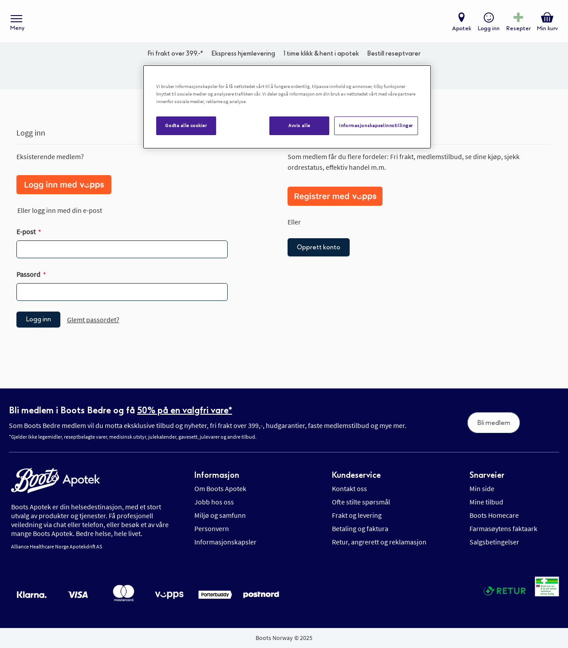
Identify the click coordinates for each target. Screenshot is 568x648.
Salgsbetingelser (494, 541)
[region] (287, 107)
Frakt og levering (357, 515)
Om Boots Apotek (220, 488)
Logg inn (488, 29)
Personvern (211, 528)
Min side (481, 488)
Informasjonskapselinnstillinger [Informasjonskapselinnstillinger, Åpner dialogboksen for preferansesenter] (376, 125)
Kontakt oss (349, 488)
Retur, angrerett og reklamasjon (379, 541)
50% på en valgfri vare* (184, 410)
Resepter (518, 29)
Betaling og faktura (360, 528)
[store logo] (279, 22)
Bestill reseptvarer (394, 56)
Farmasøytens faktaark (503, 528)
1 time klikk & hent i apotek (321, 56)
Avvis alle (299, 125)
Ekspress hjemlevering (243, 56)
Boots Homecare (494, 515)
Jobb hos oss (214, 501)
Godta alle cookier (186, 125)
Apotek (461, 29)
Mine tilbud (486, 501)
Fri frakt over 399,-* (175, 56)
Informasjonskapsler (225, 541)
